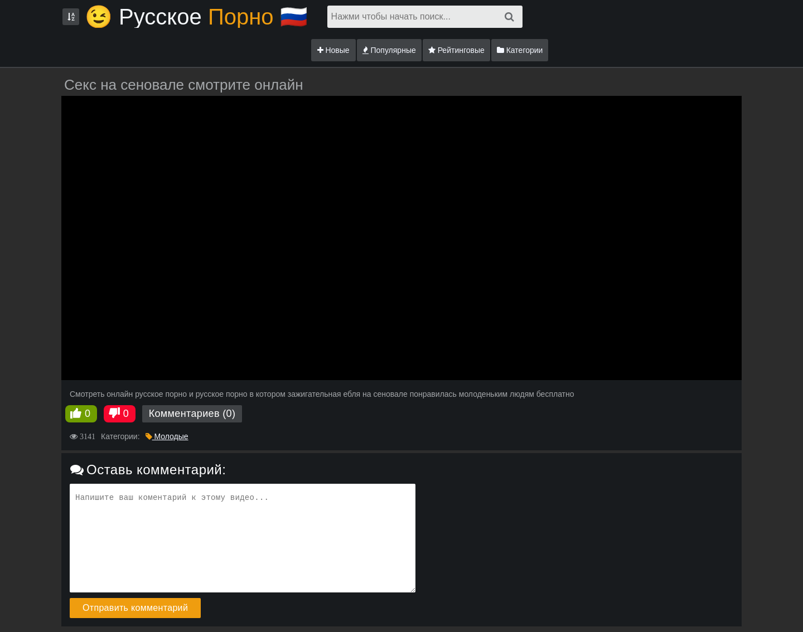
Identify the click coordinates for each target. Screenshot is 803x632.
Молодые (167, 436)
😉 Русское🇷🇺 (196, 17)
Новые (333, 50)
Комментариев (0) (192, 413)
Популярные (389, 50)
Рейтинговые (456, 50)
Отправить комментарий (135, 607)
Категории (520, 50)
